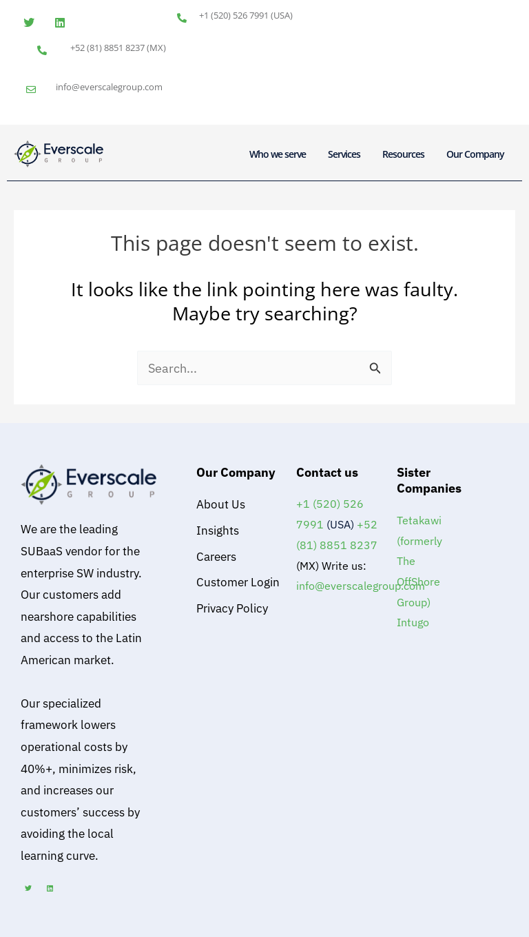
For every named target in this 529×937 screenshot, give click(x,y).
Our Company (475, 154)
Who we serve (277, 154)
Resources (403, 154)
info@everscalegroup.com (109, 87)
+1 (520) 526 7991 (234, 15)
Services (344, 154)
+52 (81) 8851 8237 (107, 47)
